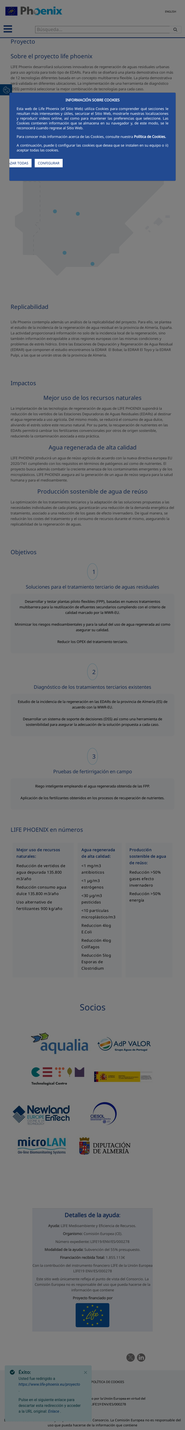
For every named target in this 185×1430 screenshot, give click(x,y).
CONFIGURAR (48, 163)
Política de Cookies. (150, 136)
